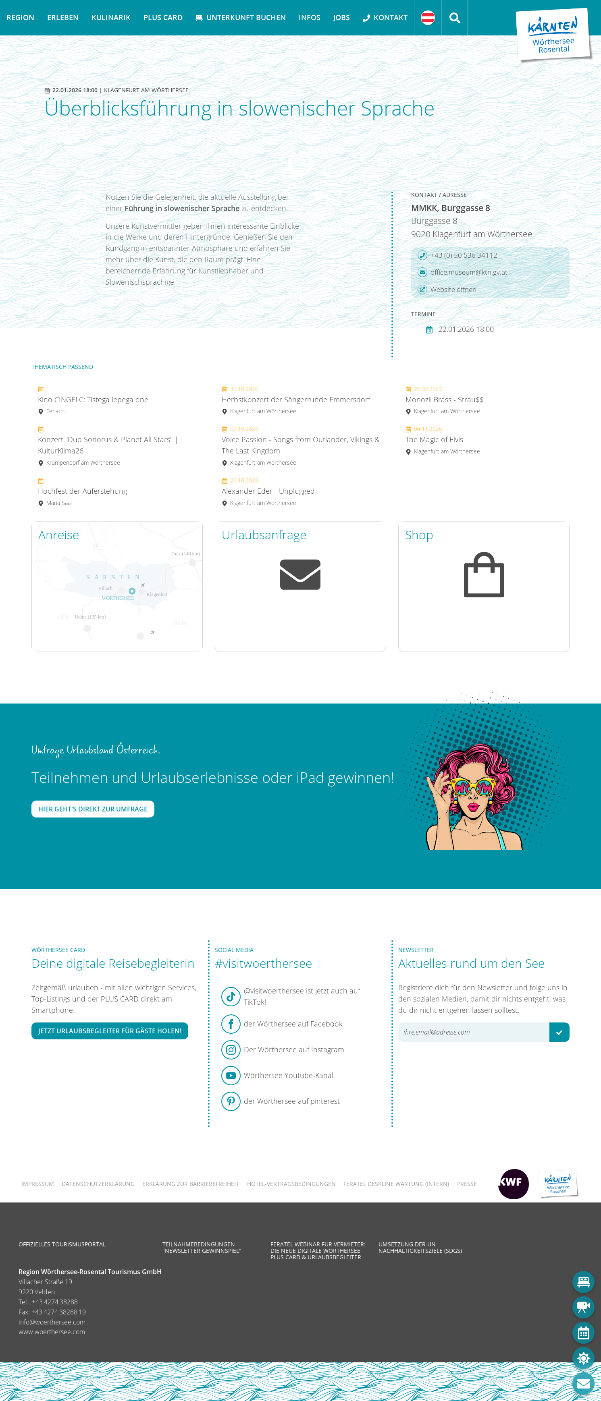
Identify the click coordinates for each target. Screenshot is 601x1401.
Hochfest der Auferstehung (82, 491)
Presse (467, 1184)
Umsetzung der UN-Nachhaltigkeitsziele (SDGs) (420, 1247)
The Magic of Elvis (443, 440)
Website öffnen (447, 289)
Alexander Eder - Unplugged (268, 491)
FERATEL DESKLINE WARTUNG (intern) (396, 1184)
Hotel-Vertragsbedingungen (291, 1184)
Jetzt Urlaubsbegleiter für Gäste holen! (109, 1030)
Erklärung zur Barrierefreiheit (190, 1184)
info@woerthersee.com (52, 1322)
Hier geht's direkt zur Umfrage (93, 809)
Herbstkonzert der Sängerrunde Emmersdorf (296, 400)
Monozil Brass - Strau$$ (445, 400)
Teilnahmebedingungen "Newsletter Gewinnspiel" (201, 1247)
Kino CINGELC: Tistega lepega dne (93, 400)
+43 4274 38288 (55, 1302)
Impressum (37, 1184)
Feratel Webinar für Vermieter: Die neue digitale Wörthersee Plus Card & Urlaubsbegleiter (318, 1250)
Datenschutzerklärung (98, 1184)
